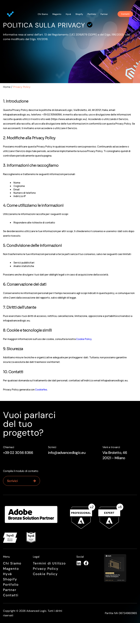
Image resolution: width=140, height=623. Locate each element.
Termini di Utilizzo (49, 563)
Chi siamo (43, 14)
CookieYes (41, 389)
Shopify (79, 14)
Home (6, 87)
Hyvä (68, 14)
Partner (104, 14)
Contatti (10, 595)
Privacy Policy (45, 568)
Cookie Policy (84, 339)
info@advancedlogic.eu (66, 452)
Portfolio (92, 14)
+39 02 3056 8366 (18, 452)
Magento (56, 14)
